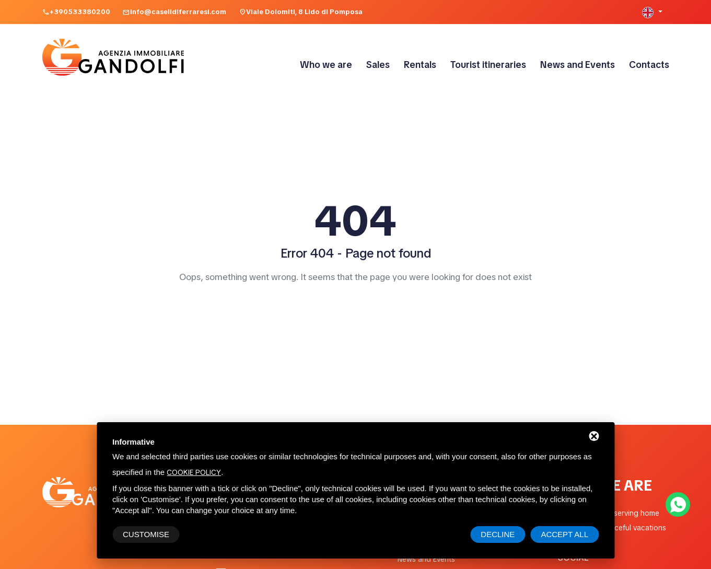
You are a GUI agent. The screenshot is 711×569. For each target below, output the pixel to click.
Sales (378, 65)
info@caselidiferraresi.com (178, 11)
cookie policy (194, 472)
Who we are (326, 65)
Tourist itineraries (488, 65)
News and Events (577, 65)
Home (356, 301)
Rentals (420, 65)
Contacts (649, 65)
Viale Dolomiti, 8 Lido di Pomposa (304, 11)
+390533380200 (80, 11)
